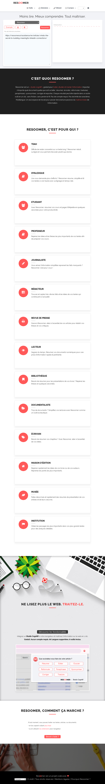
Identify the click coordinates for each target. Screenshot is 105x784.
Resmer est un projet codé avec (52, 776)
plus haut (48, 725)
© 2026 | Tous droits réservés (40, 779)
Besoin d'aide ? (52, 737)
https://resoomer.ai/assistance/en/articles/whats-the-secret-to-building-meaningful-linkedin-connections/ (27, 49)
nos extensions (44, 729)
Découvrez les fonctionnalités (52, 632)
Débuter (58, 8)
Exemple (9, 27)
